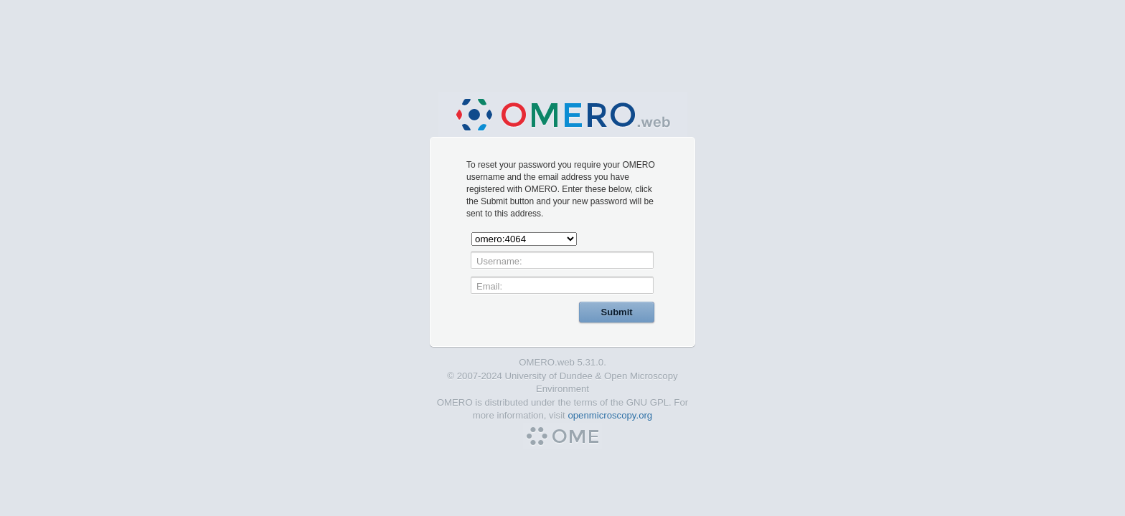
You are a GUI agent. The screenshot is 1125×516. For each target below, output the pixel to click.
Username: (499, 261)
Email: (489, 286)
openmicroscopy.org (610, 415)
